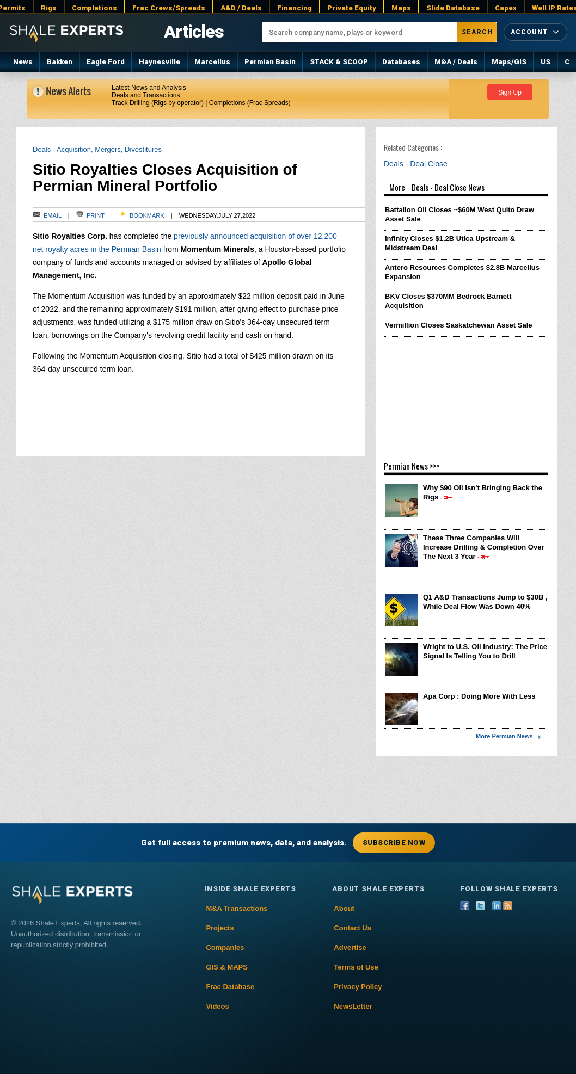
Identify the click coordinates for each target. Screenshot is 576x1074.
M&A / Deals (455, 62)
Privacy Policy (358, 987)
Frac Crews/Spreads (168, 8)
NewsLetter (353, 1006)
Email (47, 215)
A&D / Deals (241, 8)
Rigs (49, 8)
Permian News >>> (411, 466)
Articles (193, 32)
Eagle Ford (106, 62)
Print (91, 215)
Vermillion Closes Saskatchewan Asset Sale (458, 325)
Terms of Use (356, 967)
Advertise (350, 947)
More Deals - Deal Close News (466, 189)
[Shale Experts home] (66, 31)
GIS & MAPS (227, 967)
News (23, 62)
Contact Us (352, 928)
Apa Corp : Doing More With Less (479, 696)
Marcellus (212, 62)
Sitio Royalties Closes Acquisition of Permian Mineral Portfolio (165, 177)
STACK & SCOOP (339, 62)
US (545, 62)
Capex (506, 8)
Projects (220, 928)
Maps (401, 8)
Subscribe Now (394, 842)
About (344, 908)
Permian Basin (270, 62)
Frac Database (230, 987)
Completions (94, 8)
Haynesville (159, 62)
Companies (225, 947)
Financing (294, 8)
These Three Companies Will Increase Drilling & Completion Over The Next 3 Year (483, 547)
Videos (217, 1006)
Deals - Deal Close (419, 163)
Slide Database (453, 8)
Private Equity (351, 8)
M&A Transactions (236, 908)
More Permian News (504, 736)
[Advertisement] (466, 393)
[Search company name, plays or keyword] (359, 32)
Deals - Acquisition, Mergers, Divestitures (97, 149)
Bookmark (141, 215)
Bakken (59, 62)
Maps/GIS (509, 62)
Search (477, 32)
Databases (401, 62)
